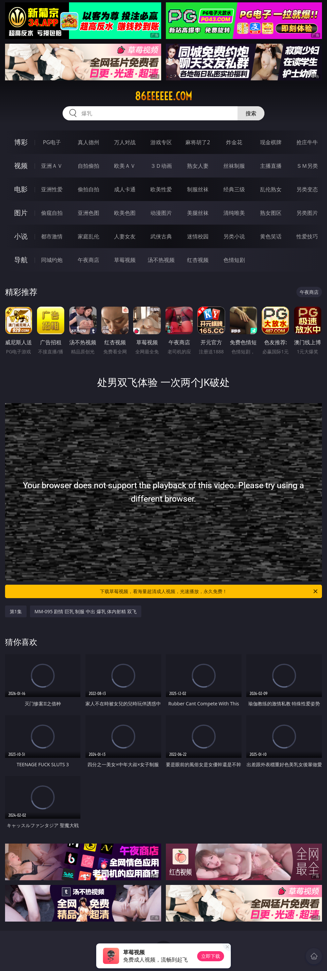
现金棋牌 (271, 142)
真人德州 (88, 142)
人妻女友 (125, 236)
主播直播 (271, 165)
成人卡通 (125, 189)
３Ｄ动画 (161, 165)
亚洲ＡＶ (52, 165)
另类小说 (234, 236)
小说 (21, 236)
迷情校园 (198, 236)
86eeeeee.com (163, 96)
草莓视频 (125, 260)
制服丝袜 (198, 189)
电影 (21, 189)
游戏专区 (161, 142)
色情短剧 (234, 260)
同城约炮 (52, 260)
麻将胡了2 (197, 142)
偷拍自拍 (88, 189)
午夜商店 (88, 260)
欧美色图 (125, 213)
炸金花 (234, 142)
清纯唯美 (234, 213)
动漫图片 (161, 213)
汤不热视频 (161, 260)
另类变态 (307, 189)
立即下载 (210, 956)
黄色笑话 (271, 236)
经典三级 (234, 189)
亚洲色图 (88, 213)
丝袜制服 (234, 165)
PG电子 (52, 142)
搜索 (251, 113)
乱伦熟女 (271, 189)
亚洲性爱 (52, 189)
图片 (21, 212)
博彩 (21, 142)
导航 (21, 259)
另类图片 (307, 213)
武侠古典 (161, 236)
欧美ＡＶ (125, 165)
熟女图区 (271, 213)
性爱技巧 (307, 236)
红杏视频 (198, 260)
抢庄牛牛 (307, 142)
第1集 (16, 611)
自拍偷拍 (88, 165)
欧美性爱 (161, 189)
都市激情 (52, 236)
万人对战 (125, 142)
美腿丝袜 (198, 213)
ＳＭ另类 (307, 165)
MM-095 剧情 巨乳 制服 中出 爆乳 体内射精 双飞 (86, 611)
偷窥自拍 (52, 213)
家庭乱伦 (88, 236)
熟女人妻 (198, 165)
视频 (21, 165)
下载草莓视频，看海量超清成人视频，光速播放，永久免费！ (209, 591)
